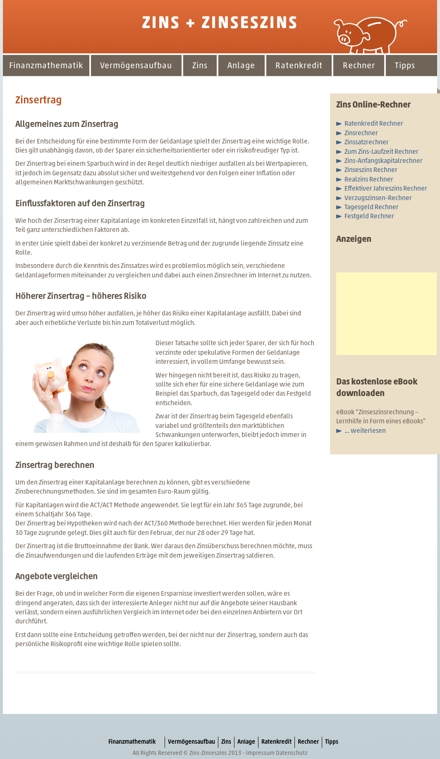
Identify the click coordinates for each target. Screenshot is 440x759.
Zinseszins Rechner (370, 170)
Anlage (241, 66)
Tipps (405, 66)
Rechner (359, 66)
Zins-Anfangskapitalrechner (383, 161)
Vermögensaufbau (136, 66)
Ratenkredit (299, 66)
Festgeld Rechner (369, 216)
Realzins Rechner (368, 180)
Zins (200, 66)
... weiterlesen (365, 431)
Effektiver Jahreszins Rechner (385, 189)
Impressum (260, 753)
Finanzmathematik (46, 66)
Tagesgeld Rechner (371, 207)
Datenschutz (291, 753)
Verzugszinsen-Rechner (378, 198)
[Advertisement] (386, 313)
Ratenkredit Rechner (373, 124)
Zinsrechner (361, 133)
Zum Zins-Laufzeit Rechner (381, 152)
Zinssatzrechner (366, 142)
